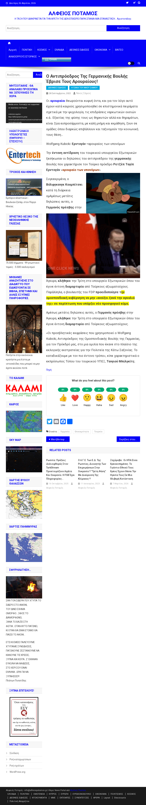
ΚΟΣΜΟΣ (42, 49)
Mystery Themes (78, 790)
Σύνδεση (14, 753)
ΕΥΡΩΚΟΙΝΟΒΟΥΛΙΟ (82, 794)
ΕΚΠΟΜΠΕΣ (65, 798)
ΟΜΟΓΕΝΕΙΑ (39, 794)
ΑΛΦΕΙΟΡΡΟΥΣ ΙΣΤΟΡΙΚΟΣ (23, 56)
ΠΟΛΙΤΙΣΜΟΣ (117, 794)
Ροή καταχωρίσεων (20, 759)
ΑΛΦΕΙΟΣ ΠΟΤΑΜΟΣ (73, 13)
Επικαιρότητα (82, 431)
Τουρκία (98, 431)
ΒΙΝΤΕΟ (119, 49)
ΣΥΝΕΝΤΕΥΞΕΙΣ (82, 798)
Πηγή (49, 369)
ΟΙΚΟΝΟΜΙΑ (101, 49)
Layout (107, 798)
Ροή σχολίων (17, 765)
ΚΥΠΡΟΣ (53, 794)
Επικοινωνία (120, 798)
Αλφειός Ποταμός (54, 488)
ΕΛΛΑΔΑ (59, 49)
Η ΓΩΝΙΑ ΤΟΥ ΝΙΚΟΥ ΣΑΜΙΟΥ (84, 87)
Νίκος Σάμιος (83, 93)
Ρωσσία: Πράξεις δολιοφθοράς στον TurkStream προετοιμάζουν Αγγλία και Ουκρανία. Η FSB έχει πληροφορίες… (60, 469)
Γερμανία (65, 431)
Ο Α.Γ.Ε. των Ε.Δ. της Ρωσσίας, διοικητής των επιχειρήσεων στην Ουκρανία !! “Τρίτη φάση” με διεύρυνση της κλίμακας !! (92, 469)
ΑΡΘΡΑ (96, 798)
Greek (51, 60)
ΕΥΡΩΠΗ (64, 794)
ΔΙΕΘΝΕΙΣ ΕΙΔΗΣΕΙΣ (79, 49)
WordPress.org (17, 772)
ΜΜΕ (53, 798)
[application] (24, 113)
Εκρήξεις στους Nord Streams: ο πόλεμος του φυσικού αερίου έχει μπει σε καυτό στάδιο (129, 439)
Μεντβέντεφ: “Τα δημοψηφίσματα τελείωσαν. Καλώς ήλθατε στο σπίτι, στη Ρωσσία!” (60, 439)
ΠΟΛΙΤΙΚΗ (27, 49)
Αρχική (13, 49)
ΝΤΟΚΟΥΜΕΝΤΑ (39, 798)
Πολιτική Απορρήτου (19, 801)
